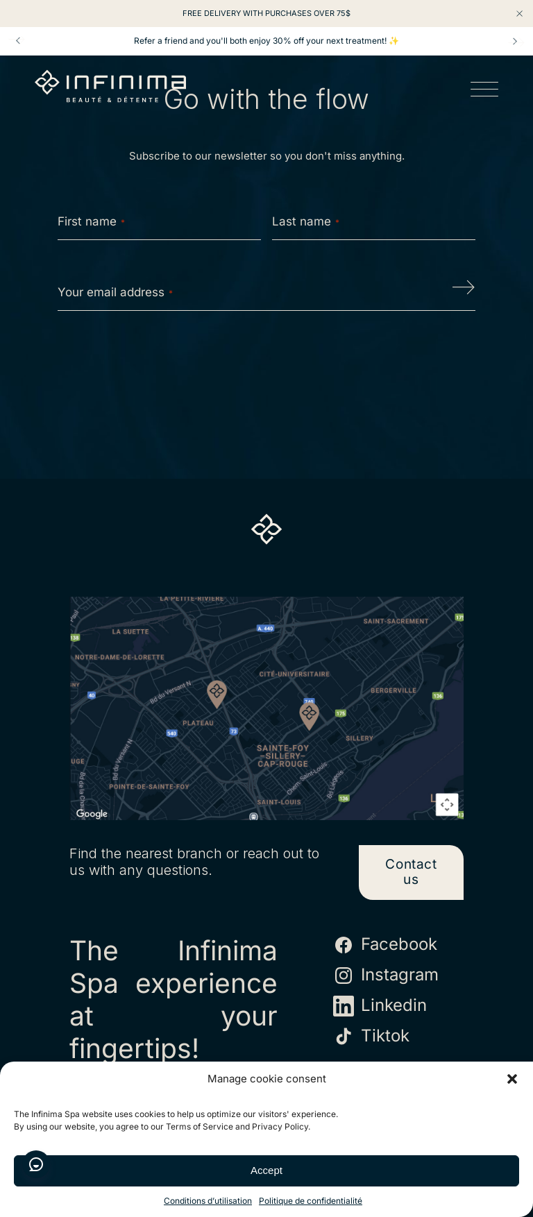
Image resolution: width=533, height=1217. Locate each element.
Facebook (385, 945)
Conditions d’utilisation (208, 1200)
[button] (512, 1079)
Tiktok (371, 1036)
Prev (18, 41)
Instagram (386, 975)
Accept (266, 1170)
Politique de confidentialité (310, 1200)
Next (515, 41)
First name (91, 221)
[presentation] (266, 366)
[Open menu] (484, 91)
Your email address (115, 292)
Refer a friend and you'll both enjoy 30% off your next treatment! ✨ (266, 41)
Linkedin (380, 1006)
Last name (305, 221)
